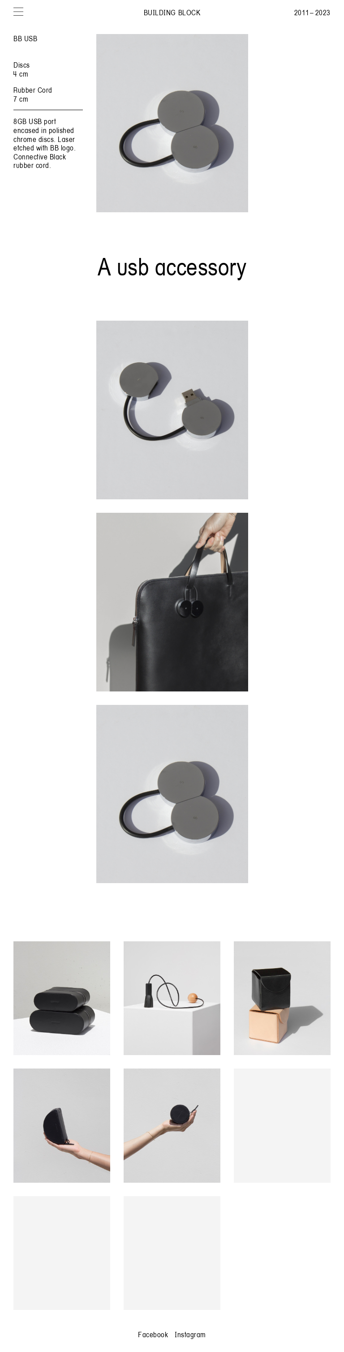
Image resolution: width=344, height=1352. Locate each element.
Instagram (190, 1334)
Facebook (153, 1334)
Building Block (172, 12)
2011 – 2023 (312, 12)
